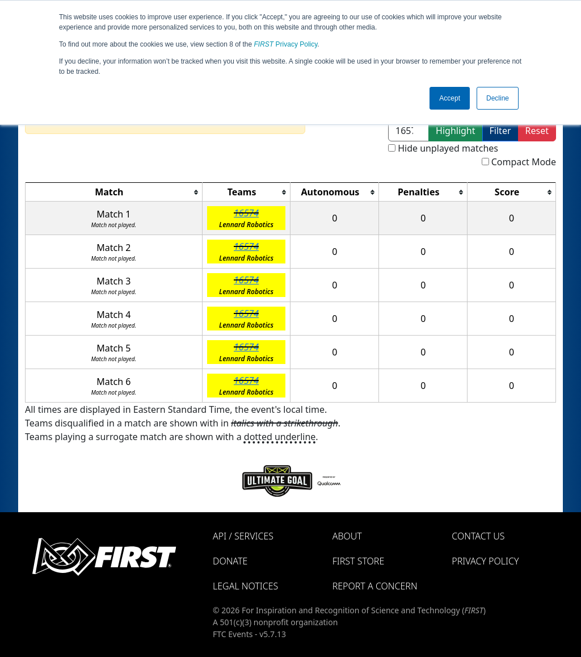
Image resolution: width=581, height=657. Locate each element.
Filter (500, 130)
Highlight (455, 130)
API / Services (243, 536)
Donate (230, 561)
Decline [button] (497, 98)
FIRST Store (358, 561)
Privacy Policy (286, 44)
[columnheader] (114, 192)
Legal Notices (245, 586)
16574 (246, 213)
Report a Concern (375, 586)
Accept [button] (449, 98)
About (347, 536)
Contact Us (478, 536)
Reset (537, 130)
